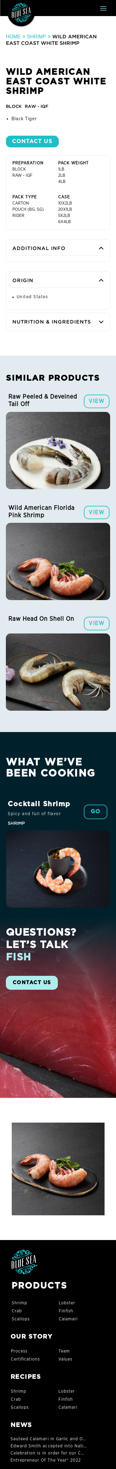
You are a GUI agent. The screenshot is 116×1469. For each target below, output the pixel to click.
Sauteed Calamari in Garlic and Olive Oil (54, 1439)
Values (65, 1359)
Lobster (67, 1303)
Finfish (66, 1311)
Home (13, 36)
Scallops (21, 1319)
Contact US (32, 141)
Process (19, 1351)
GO (96, 812)
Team (64, 1351)
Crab (17, 1311)
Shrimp (36, 36)
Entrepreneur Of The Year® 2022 (46, 1460)
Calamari (68, 1319)
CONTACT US (32, 982)
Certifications (25, 1359)
